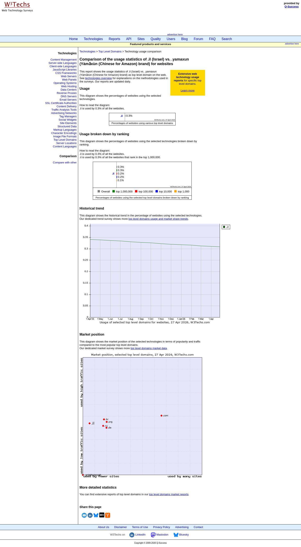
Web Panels (69, 79)
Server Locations (66, 143)
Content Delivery (66, 106)
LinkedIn (137, 534)
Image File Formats (65, 136)
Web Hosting (69, 86)
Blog (184, 39)
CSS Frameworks (66, 73)
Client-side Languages (63, 66)
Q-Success (292, 6)
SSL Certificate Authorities (61, 103)
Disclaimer (120, 527)
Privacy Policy (161, 527)
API (128, 39)
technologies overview (98, 78)
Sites (141, 39)
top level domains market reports (169, 494)
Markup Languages (65, 129)
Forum (198, 39)
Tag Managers (68, 116)
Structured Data (67, 126)
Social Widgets (68, 119)
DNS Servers (69, 96)
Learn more (187, 90)
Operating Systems (65, 83)
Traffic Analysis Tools (64, 109)
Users (171, 39)
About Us (103, 527)
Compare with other (65, 162)
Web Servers (69, 76)
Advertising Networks (64, 113)
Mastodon (159, 534)
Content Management (63, 59)
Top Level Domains (65, 139)
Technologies (93, 39)
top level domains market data (149, 348)
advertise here (175, 34)
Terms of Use (140, 527)
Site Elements (68, 123)
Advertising (182, 527)
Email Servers (68, 99)
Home (73, 39)
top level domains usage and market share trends (158, 218)
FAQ (212, 39)
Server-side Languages (62, 62)
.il (121, 115)
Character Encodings (64, 133)
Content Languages (65, 146)
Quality (155, 39)
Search (227, 39)
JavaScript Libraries (65, 69)
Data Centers (69, 89)
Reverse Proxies (67, 93)
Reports (114, 39)
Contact (198, 527)
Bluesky (181, 534)
